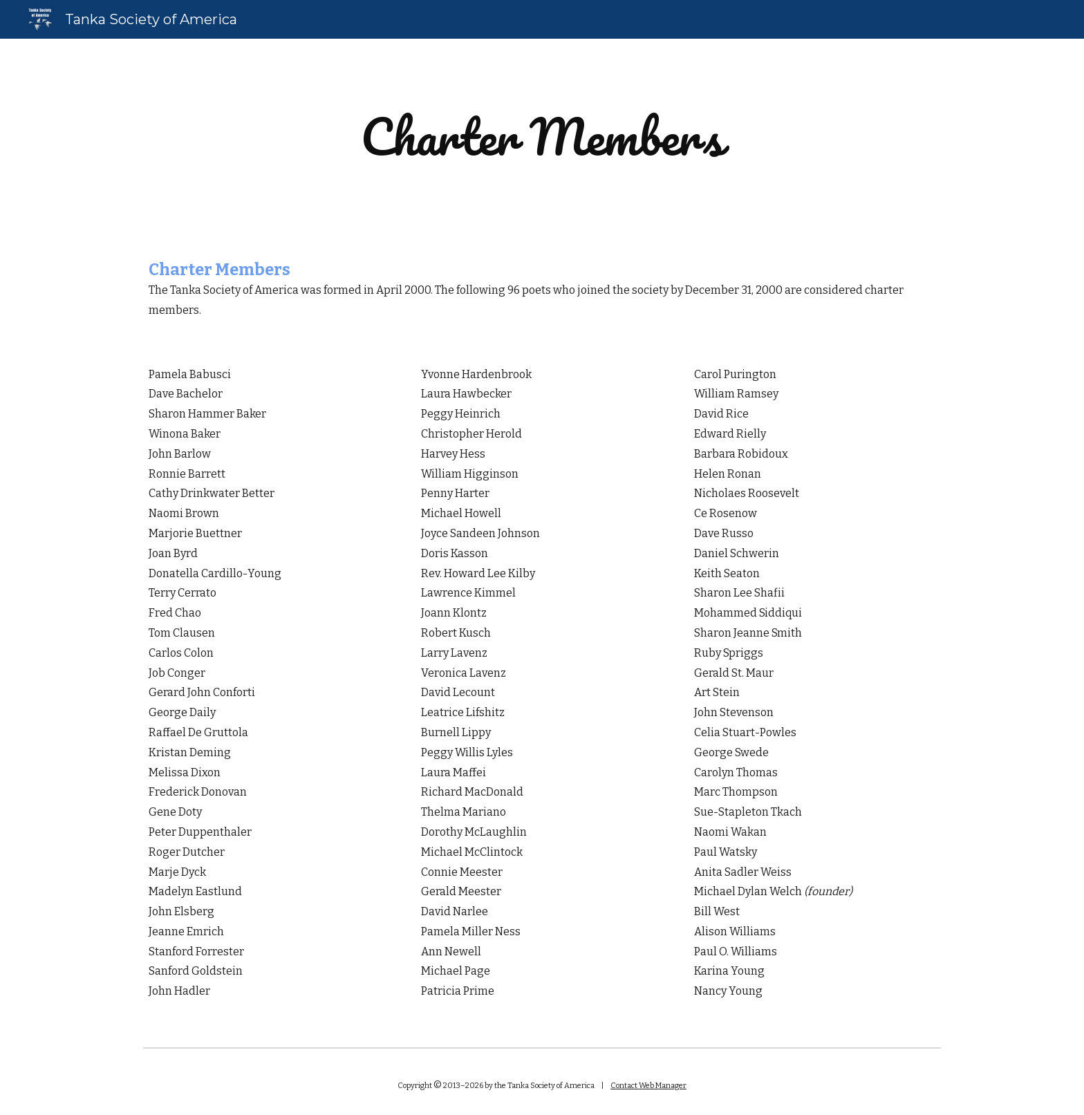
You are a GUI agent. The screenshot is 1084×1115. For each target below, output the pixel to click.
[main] (542, 136)
